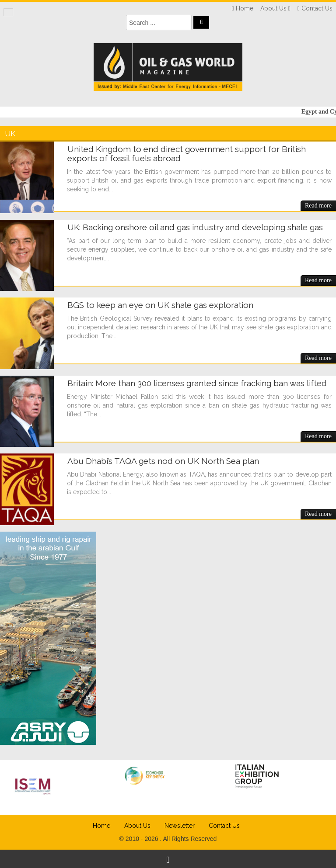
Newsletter (179, 825)
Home (101, 825)
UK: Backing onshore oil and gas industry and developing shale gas (195, 227)
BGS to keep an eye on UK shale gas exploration (160, 305)
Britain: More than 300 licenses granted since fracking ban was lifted (197, 383)
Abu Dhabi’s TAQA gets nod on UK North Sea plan (163, 461)
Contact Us (224, 825)
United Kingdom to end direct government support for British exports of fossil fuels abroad (186, 153)
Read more (318, 205)
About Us (137, 825)
